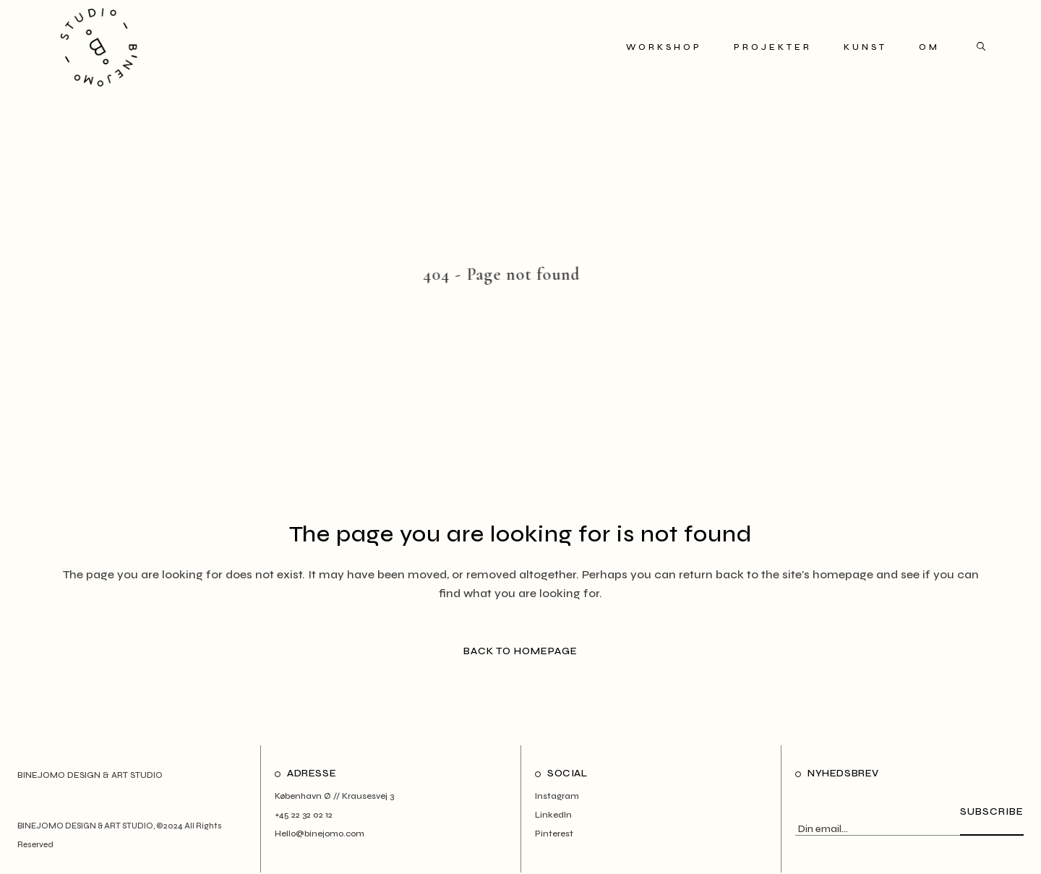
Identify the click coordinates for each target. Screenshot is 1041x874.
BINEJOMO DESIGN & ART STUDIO (85, 826)
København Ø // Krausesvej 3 (334, 796)
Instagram (557, 796)
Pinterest (554, 833)
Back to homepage (520, 651)
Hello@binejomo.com (319, 833)
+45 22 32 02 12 (304, 815)
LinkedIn (553, 815)
